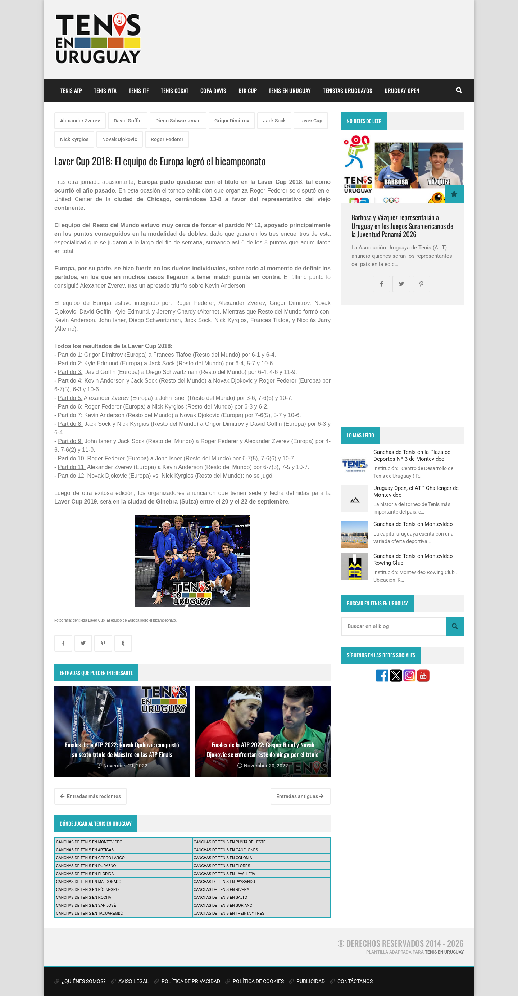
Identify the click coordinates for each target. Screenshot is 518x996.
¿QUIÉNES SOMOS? (80, 981)
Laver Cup (310, 120)
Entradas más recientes (90, 796)
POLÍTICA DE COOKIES (254, 981)
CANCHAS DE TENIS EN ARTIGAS (85, 850)
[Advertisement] (402, 365)
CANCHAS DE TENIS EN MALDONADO (89, 882)
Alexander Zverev (80, 120)
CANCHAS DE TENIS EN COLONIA (223, 858)
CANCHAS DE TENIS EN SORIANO (223, 905)
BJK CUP (247, 90)
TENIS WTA (105, 90)
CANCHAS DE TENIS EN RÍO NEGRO (87, 890)
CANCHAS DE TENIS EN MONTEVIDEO (89, 842)
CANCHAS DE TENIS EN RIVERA (221, 890)
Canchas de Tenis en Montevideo (413, 524)
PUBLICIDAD (307, 981)
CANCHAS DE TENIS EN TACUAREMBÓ (89, 913)
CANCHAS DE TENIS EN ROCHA (83, 898)
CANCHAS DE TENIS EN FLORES (222, 866)
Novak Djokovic (119, 139)
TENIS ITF (139, 90)
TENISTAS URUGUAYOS (347, 90)
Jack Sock (274, 120)
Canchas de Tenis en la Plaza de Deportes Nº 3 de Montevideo (411, 455)
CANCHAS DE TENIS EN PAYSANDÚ (224, 882)
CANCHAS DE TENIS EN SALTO (220, 898)
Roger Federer (167, 139)
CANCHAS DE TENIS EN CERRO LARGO (90, 858)
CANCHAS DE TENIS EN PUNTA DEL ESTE (229, 842)
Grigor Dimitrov (231, 120)
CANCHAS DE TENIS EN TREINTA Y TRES (229, 913)
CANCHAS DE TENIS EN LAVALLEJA (224, 874)
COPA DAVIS (213, 90)
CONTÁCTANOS (351, 981)
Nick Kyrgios (74, 139)
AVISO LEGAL (130, 981)
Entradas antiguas (299, 796)
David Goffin (128, 120)
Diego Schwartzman (178, 120)
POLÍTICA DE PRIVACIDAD (187, 981)
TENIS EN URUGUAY (290, 90)
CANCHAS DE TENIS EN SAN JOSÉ (86, 905)
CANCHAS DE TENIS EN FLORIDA (85, 874)
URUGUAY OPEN (402, 90)
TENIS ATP (71, 90)
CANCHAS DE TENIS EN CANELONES (226, 850)
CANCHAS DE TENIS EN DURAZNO (86, 866)
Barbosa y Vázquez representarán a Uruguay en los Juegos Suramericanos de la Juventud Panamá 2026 (402, 225)
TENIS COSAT (174, 90)
